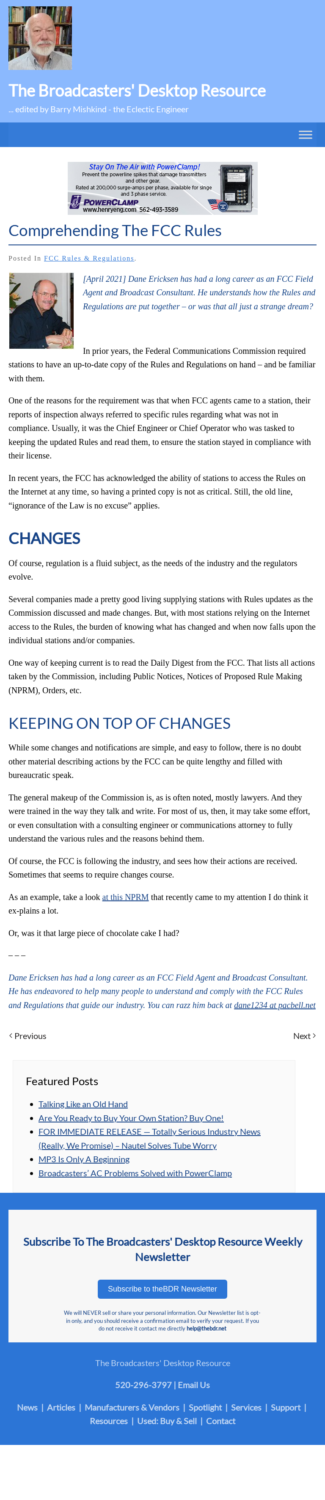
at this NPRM (125, 897)
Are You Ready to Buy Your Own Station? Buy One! (131, 1118)
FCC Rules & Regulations (89, 258)
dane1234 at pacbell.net (275, 1005)
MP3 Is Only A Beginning (84, 1159)
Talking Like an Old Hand (83, 1104)
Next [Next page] (304, 1036)
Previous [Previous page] (28, 1036)
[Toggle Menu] (305, 135)
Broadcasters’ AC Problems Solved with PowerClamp (135, 1173)
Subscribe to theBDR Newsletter (162, 1289)
